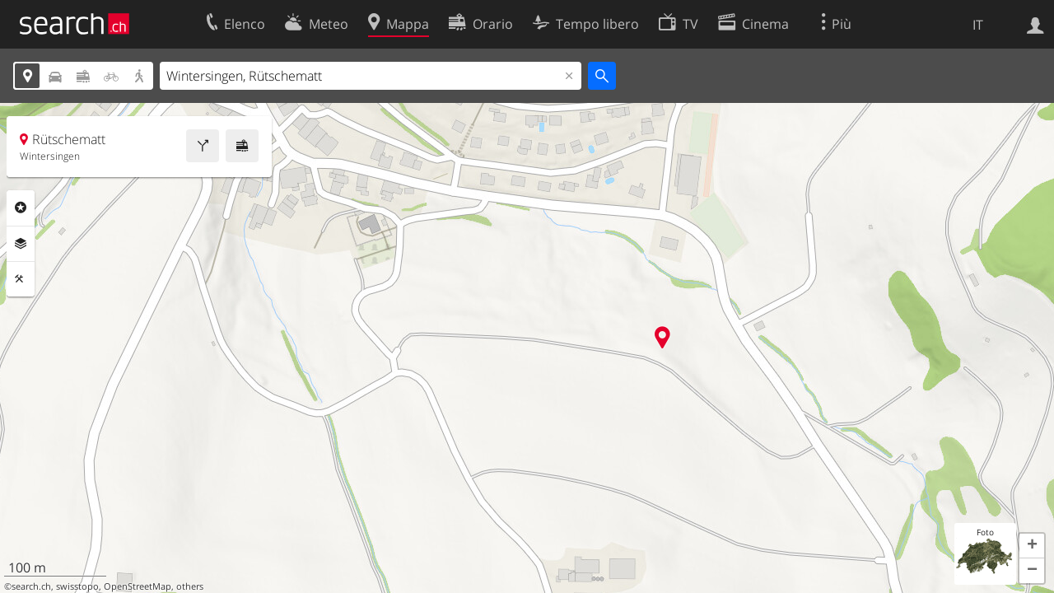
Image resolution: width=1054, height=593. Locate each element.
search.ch (31, 586)
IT (977, 25)
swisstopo (77, 586)
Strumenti (21, 279)
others (189, 586)
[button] (1031, 546)
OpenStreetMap (137, 586)
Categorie (21, 207)
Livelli (21, 243)
